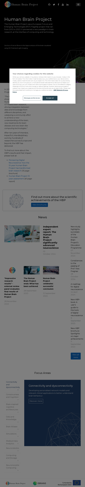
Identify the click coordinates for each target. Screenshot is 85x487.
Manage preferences (32, 98)
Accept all (50, 98)
